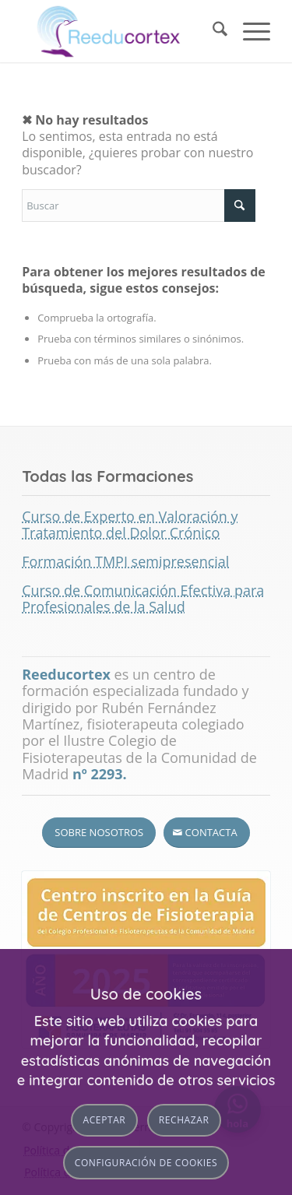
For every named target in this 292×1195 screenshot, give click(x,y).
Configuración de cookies (146, 1162)
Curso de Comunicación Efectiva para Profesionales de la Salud (143, 598)
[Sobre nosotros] (99, 832)
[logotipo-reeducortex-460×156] (121, 31)
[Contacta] (207, 832)
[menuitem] (212, 31)
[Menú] (248, 31)
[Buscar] (212, 31)
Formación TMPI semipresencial (125, 561)
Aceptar (104, 1119)
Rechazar (184, 1119)
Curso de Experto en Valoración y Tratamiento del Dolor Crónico (129, 524)
